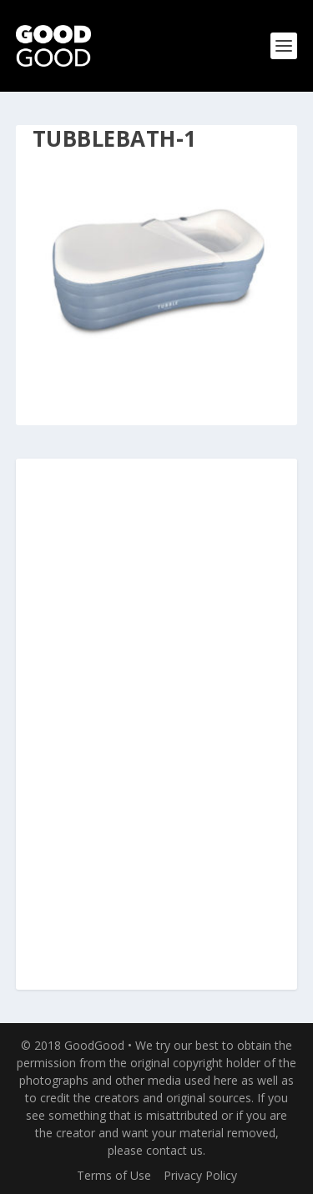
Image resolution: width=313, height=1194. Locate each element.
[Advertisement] (157, 725)
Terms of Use (114, 1175)
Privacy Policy (200, 1175)
